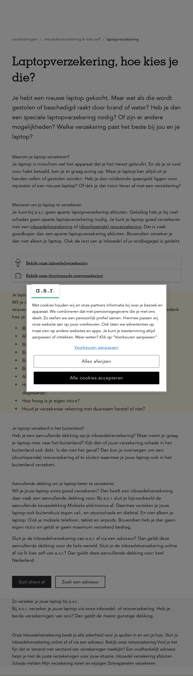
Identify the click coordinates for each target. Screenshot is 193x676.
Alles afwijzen (97, 361)
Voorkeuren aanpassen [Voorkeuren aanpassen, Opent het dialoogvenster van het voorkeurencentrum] (96, 347)
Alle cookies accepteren (96, 378)
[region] (96, 338)
